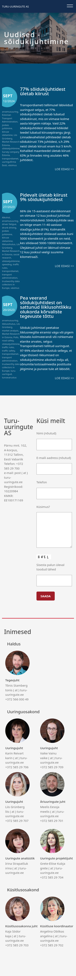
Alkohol (6, 217)
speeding (7, 264)
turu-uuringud (9, 372)
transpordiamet (10, 158)
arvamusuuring (10, 111)
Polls (15, 337)
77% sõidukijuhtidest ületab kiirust (42, 91)
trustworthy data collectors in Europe (11, 284)
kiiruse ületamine (7, 133)
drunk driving (9, 227)
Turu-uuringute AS (15, 6)
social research (10, 256)
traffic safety (8, 350)
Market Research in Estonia (11, 252)
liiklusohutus (8, 244)
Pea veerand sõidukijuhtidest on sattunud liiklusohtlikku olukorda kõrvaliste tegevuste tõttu (45, 307)
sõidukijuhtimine (10, 148)
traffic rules (8, 347)
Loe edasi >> (64, 169)
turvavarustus (9, 377)
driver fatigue (9, 224)
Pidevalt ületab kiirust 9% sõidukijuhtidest (43, 197)
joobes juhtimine (7, 126)
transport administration (9, 276)
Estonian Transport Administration (10, 118)
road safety (8, 340)
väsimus (12, 165)
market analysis (10, 330)
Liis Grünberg (9, 136)
